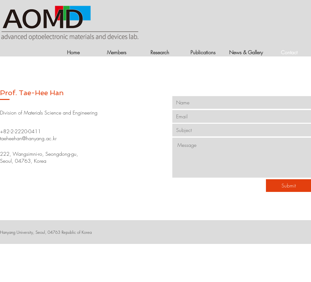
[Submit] (288, 185)
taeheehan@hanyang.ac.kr (28, 138)
